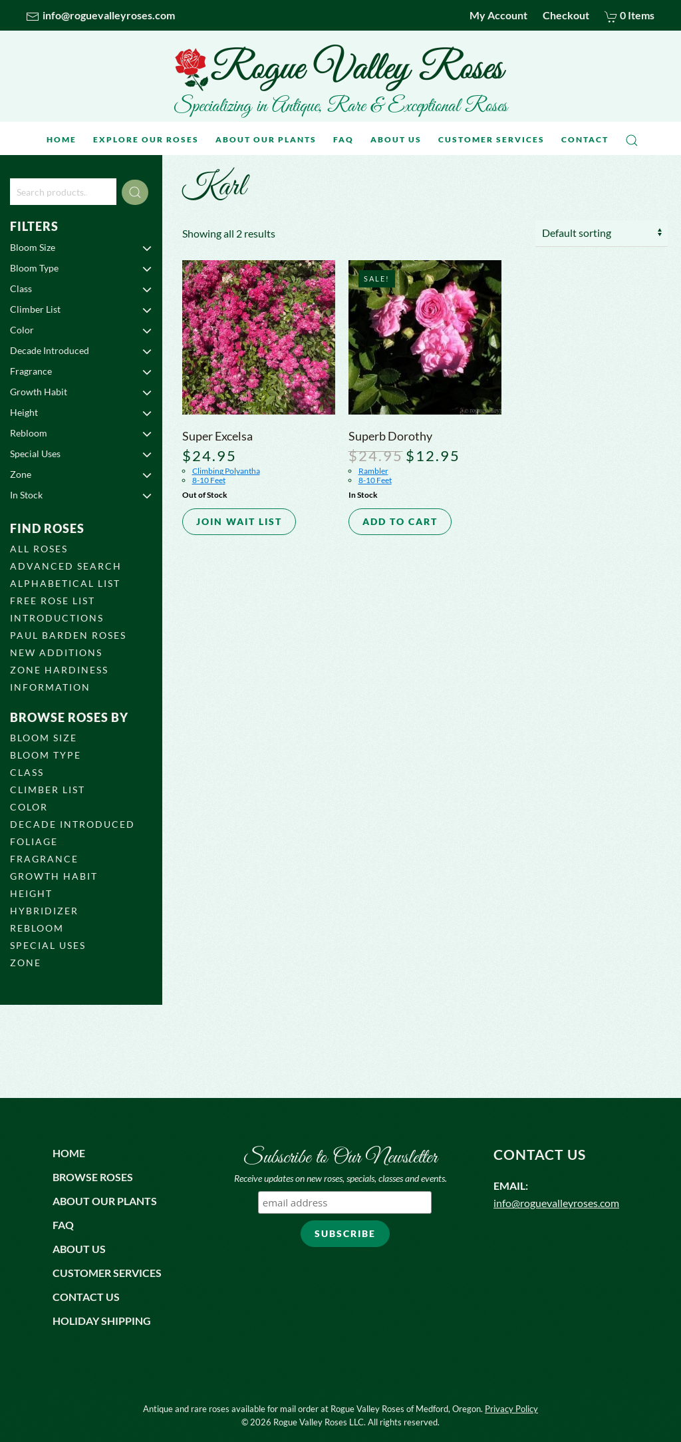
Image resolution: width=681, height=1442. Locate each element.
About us (79, 1248)
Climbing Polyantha (226, 471)
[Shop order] (601, 233)
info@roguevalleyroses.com (101, 15)
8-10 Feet (208, 480)
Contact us (86, 1296)
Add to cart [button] (400, 521)
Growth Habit (81, 392)
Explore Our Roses (146, 139)
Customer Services (491, 139)
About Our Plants (266, 139)
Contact (585, 139)
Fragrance (81, 371)
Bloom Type (81, 268)
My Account (498, 15)
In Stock (81, 495)
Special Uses (81, 453)
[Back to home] (340, 68)
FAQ (343, 139)
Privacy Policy (511, 1408)
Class (81, 288)
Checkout (566, 15)
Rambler (373, 471)
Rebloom (81, 433)
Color (81, 330)
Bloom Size (81, 247)
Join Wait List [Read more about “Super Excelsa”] (239, 521)
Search (135, 192)
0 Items (629, 15)
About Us (396, 139)
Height (81, 412)
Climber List (81, 309)
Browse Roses (93, 1177)
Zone (81, 474)
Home (61, 139)
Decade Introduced (81, 350)
